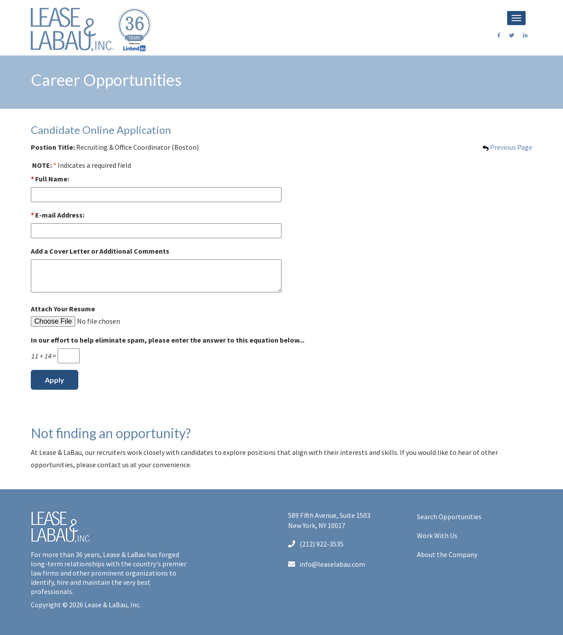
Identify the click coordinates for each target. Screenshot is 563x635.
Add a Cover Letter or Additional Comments (100, 251)
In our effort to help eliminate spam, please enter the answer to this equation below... (167, 340)
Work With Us (437, 535)
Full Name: (50, 178)
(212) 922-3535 (316, 543)
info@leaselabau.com (326, 564)
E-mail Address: (57, 214)
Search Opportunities (449, 516)
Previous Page (507, 147)
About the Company (447, 554)
